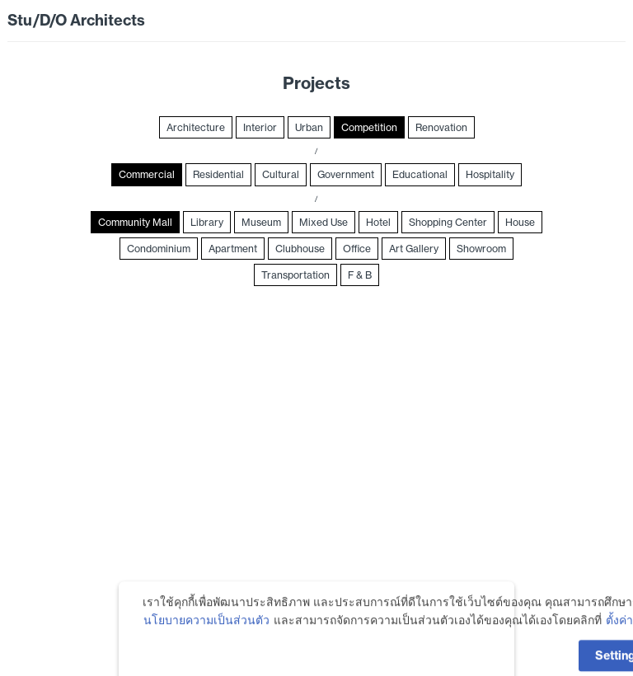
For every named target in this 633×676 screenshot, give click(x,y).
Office (357, 248)
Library (206, 222)
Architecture (195, 127)
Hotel (378, 222)
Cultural (280, 174)
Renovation (441, 127)
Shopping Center (448, 222)
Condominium (158, 248)
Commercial (147, 174)
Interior (260, 127)
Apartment (233, 248)
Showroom (481, 248)
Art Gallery (413, 248)
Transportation (295, 275)
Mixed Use (323, 222)
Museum (261, 222)
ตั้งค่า (619, 639)
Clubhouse (300, 248)
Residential (218, 174)
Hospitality (490, 174)
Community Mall (135, 222)
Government (345, 174)
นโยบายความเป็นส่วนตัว (206, 639)
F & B (360, 275)
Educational (420, 174)
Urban (309, 127)
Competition (369, 127)
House (520, 222)
